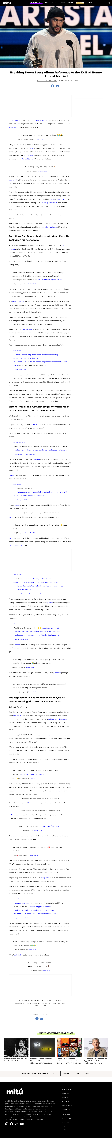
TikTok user (34, 425)
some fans (13, 127)
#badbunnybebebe (21, 582)
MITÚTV (89, 2)
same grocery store (49, 203)
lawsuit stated (18, 301)
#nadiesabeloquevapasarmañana (27, 635)
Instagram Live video (53, 735)
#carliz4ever (51, 586)
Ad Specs (66, 1114)
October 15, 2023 (32, 692)
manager (58, 791)
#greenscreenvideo (21, 903)
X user (17, 505)
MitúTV (66, 1073)
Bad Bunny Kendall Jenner (28, 1003)
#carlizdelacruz (41, 450)
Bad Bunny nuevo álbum (53, 1003)
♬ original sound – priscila (20, 918)
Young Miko (13, 180)
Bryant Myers (29, 155)
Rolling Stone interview (57, 719)
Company (66, 1109)
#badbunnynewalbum (22, 910)
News (47, 2)
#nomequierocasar (36, 496)
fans (30, 803)
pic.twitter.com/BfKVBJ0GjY (50, 826)
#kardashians (18, 914)
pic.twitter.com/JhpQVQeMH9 (50, 280)
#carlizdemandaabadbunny (24, 362)
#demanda (48, 579)
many (31, 148)
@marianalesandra (19, 442)
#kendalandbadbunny (47, 914)
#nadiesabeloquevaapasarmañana (46, 910)
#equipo (59, 586)
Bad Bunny (15, 120)
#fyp (35, 631)
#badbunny (26, 355)
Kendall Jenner (28, 159)
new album (40, 1006)
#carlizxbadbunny (38, 586)
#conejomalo (18, 358)
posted (50, 603)
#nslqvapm (62, 450)
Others (11, 517)
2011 (52, 199)
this (12, 815)
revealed (36, 460)
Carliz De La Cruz (41, 120)
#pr (58, 362)
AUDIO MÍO (80, 2)
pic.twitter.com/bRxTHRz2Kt (32, 774)
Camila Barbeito (47, 81)
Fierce (56, 1073)
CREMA (70, 2)
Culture (55, 2)
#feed (62, 362)
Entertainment (36, 2)
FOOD (63, 2)
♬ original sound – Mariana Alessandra (24, 454)
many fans (45, 878)
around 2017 (18, 716)
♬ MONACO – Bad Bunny (20, 639)
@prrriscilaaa (17, 899)
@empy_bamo (17, 574)
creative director (20, 791)
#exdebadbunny (31, 358)
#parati (56, 628)
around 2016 (61, 199)
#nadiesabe (36, 355)
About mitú (67, 1089)
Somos (86, 1073)
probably (57, 673)
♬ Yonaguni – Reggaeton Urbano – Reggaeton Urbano (29, 593)
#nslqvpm (56, 631)
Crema (76, 1073)
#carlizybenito (19, 586)
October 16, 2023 (42, 171)
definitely (18, 955)
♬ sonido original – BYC (20, 369)
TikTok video (27, 329)
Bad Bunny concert (51, 1000)
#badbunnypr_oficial (49, 582)
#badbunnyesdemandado (46, 362)
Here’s (11, 475)
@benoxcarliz (17, 350)
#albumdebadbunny (50, 355)
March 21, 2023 (32, 284)
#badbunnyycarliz (36, 579)
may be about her (16, 545)
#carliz (18, 355)
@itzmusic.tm (17, 623)
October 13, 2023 (38, 139)
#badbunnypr (28, 450)
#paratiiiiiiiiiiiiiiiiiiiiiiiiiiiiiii (23, 631)
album (27, 1000)
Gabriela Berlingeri (49, 227)
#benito (44, 635)
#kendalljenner (31, 914)
